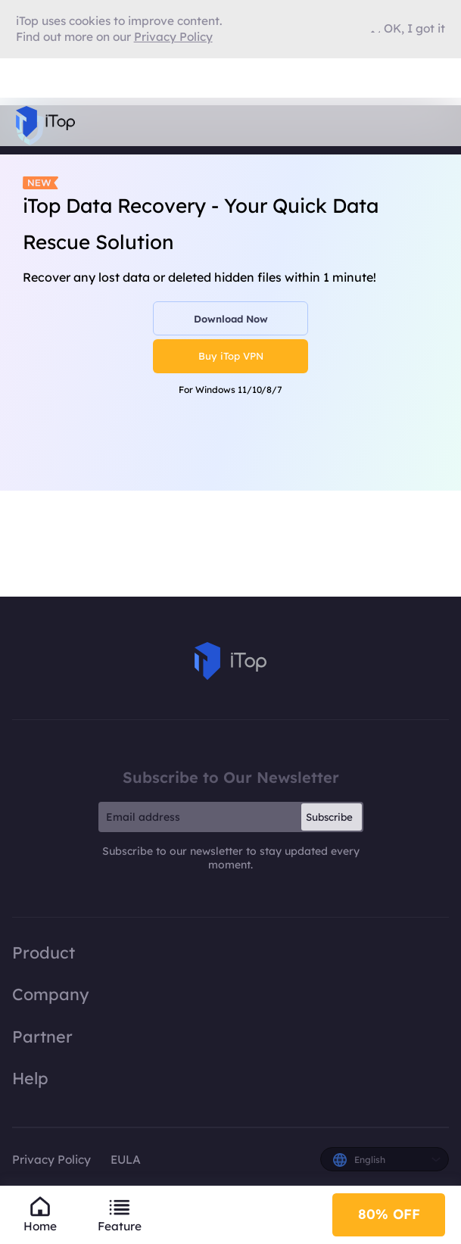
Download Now (231, 319)
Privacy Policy (51, 1159)
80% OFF (389, 1214)
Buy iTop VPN (230, 356)
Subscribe (329, 817)
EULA (126, 1159)
